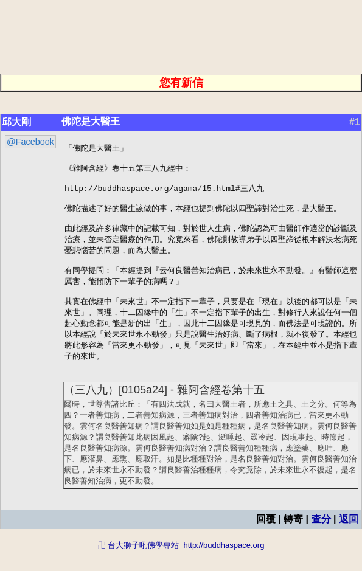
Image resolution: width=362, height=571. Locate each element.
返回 (348, 539)
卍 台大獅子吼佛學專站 (138, 565)
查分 (321, 539)
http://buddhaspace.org (223, 565)
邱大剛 (16, 122)
